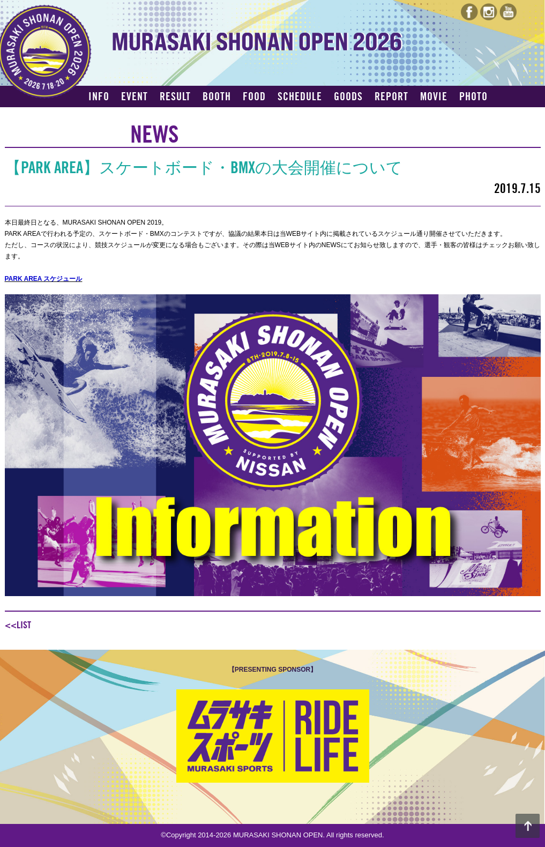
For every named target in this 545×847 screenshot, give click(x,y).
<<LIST (18, 625)
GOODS (348, 97)
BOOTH (217, 97)
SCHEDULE (300, 97)
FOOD (254, 97)
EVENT (134, 97)
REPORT (391, 97)
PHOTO (473, 97)
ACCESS (105, 115)
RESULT (175, 97)
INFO (98, 97)
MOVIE (433, 97)
